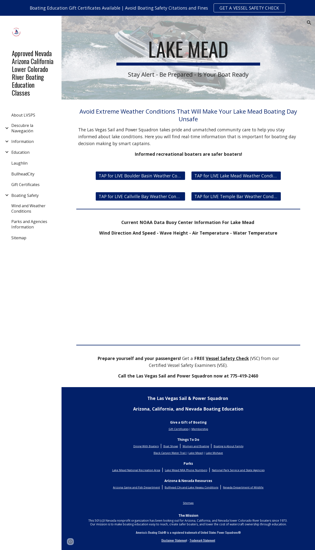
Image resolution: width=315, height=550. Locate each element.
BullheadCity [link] (22, 174)
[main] (188, 57)
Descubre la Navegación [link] (22, 128)
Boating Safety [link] (25, 195)
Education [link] (20, 152)
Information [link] (22, 141)
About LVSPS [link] (23, 115)
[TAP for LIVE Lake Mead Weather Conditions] (236, 176)
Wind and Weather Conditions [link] (28, 208)
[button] (309, 23)
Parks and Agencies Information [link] (29, 224)
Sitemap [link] (18, 238)
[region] (157, 8)
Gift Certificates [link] (25, 184)
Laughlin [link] (19, 163)
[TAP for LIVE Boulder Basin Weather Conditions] (140, 176)
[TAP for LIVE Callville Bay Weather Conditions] (140, 196)
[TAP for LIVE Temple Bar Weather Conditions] (236, 196)
